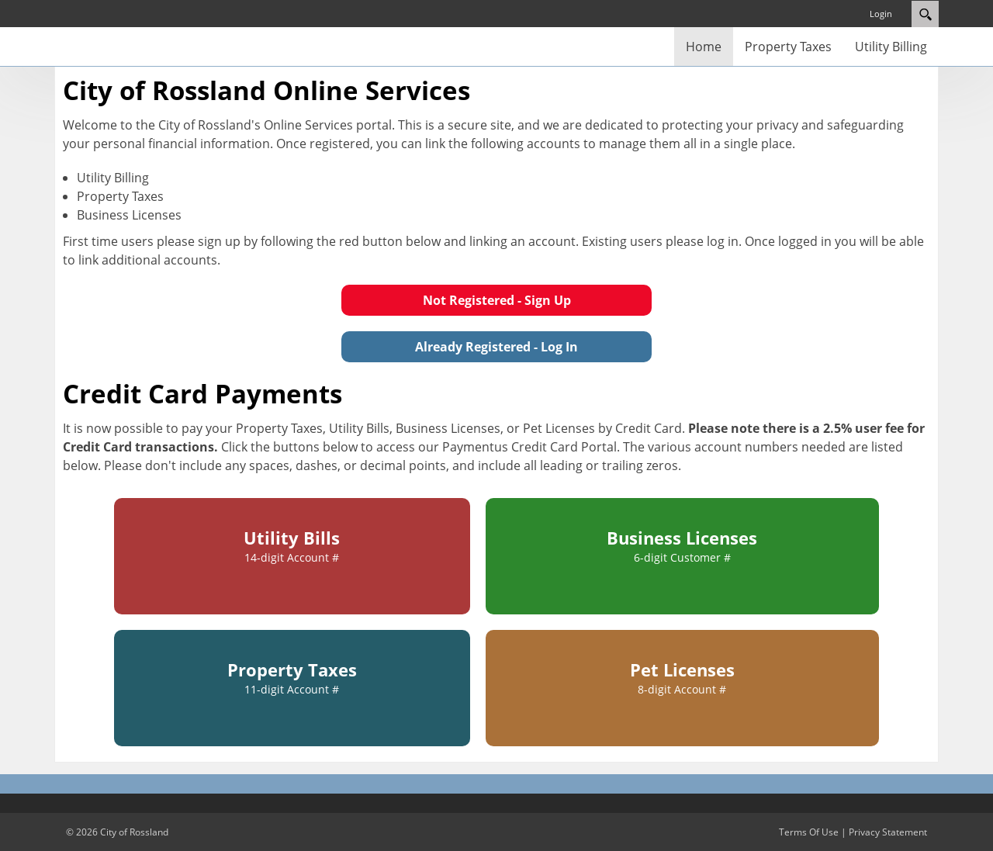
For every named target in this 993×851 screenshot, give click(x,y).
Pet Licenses (682, 677)
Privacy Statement (888, 832)
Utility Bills (292, 545)
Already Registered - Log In (496, 346)
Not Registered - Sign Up (497, 300)
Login (881, 13)
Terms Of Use (809, 832)
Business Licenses (682, 545)
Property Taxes (292, 677)
